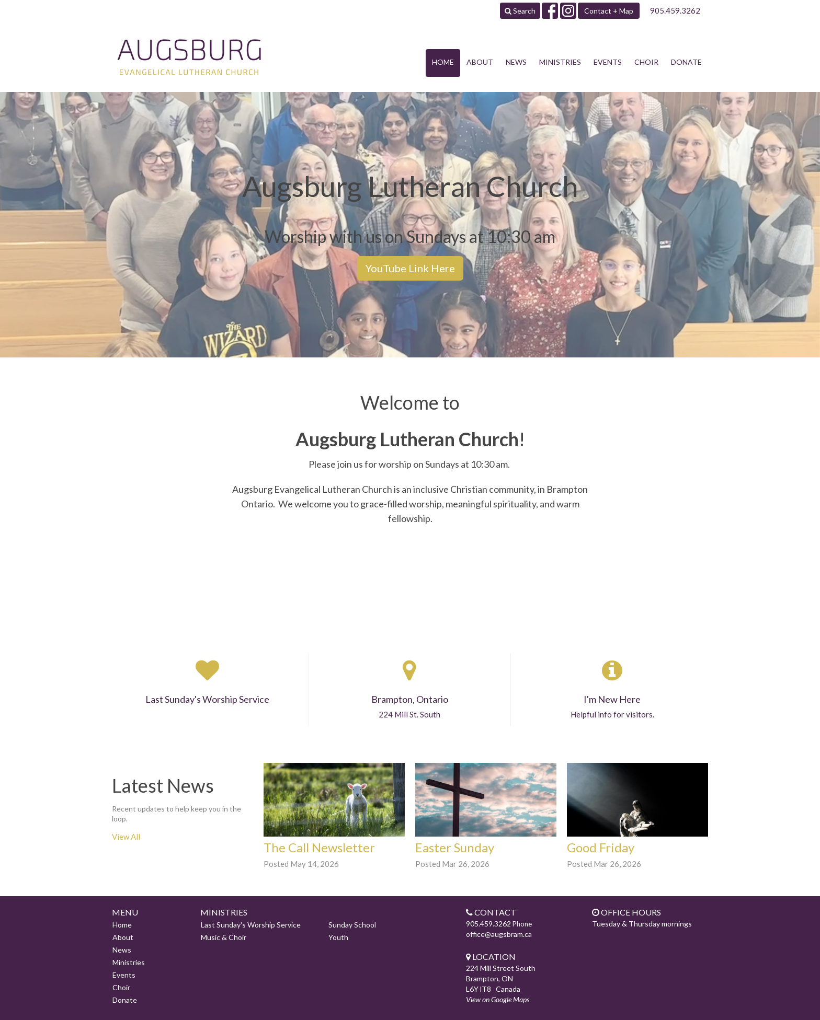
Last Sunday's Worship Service (251, 924)
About (479, 61)
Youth (338, 937)
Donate (686, 61)
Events (608, 61)
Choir (646, 61)
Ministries (560, 61)
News (516, 61)
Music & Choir (223, 937)
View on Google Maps (497, 999)
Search (520, 10)
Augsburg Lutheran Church (407, 438)
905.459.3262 (675, 10)
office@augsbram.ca (499, 934)
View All (126, 836)
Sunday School (352, 924)
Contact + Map (608, 10)
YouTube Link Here (410, 268)
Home (443, 61)
